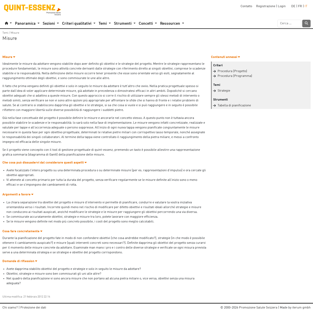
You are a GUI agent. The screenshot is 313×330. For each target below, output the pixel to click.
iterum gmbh (301, 307)
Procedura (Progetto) (232, 71)
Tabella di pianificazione (234, 105)
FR (300, 6)
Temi (5, 32)
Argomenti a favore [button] (17, 194)
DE (293, 6)
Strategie (224, 90)
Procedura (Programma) (235, 76)
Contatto (246, 6)
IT (306, 6)
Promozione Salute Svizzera (258, 307)
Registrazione (265, 6)
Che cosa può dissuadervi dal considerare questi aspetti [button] (44, 162)
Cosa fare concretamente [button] (22, 231)
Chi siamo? (10, 307)
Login (282, 6)
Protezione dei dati (33, 307)
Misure (15, 32)
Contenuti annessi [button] (225, 57)
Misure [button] (8, 57)
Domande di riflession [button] (19, 261)
